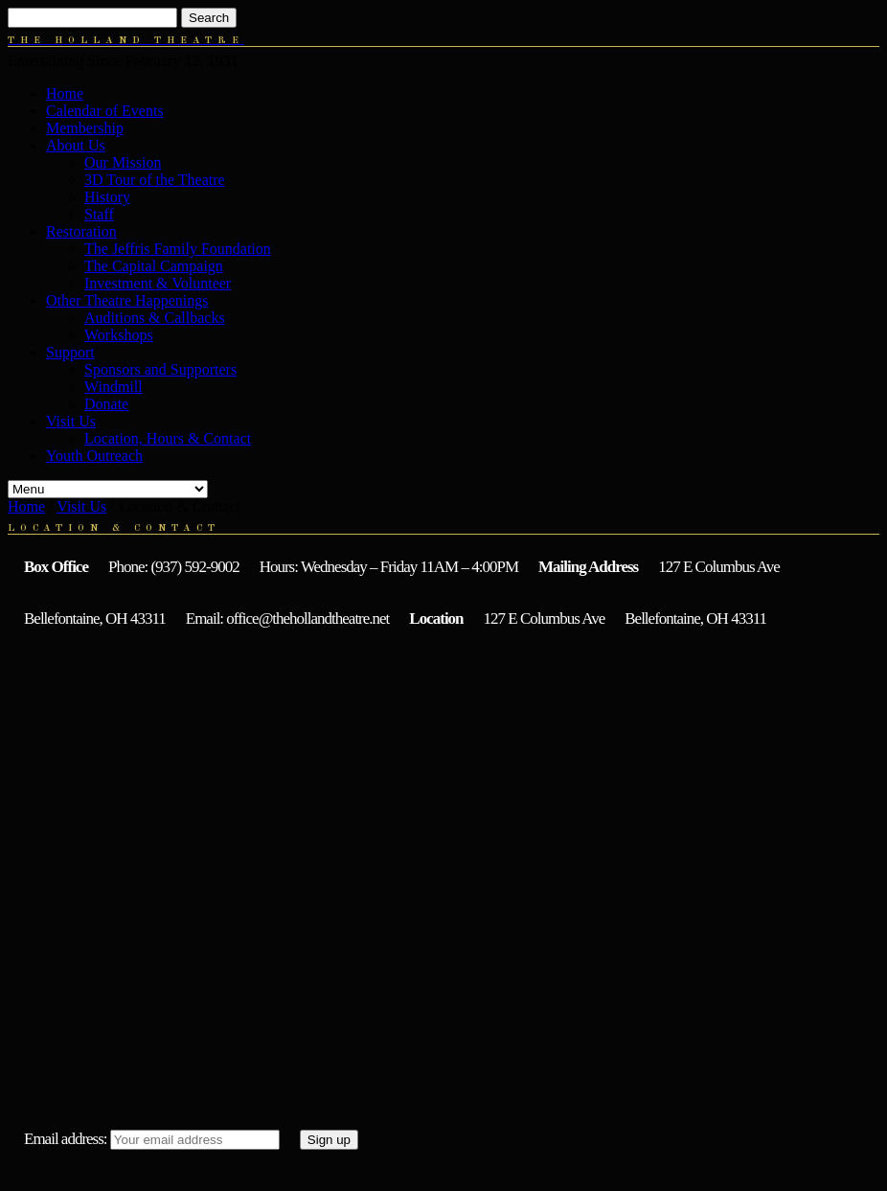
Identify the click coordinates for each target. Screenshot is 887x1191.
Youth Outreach (94, 455)
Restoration (81, 231)
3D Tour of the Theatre (154, 180)
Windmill (113, 386)
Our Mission (122, 162)
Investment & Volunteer (157, 283)
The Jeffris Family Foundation (177, 248)
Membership (85, 128)
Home (64, 93)
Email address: (65, 1139)
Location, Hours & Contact (167, 438)
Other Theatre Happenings (127, 300)
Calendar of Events (105, 111)
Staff (99, 214)
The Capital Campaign (153, 266)
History (107, 197)
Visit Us (71, 421)
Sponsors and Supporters (160, 369)
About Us (75, 145)
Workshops (118, 335)
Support (70, 352)
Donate (106, 404)
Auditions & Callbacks (154, 317)
